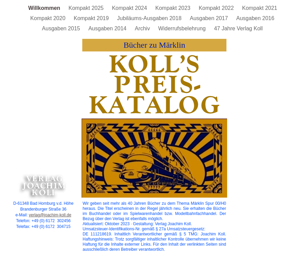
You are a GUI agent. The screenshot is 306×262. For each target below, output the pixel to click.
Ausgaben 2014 (108, 28)
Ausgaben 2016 (255, 18)
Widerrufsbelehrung (182, 28)
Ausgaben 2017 (210, 18)
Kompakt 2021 (259, 8)
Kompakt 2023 (173, 8)
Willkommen (45, 8)
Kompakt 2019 (92, 18)
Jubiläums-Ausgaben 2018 (150, 18)
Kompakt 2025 (87, 8)
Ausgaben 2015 (62, 28)
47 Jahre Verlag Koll (238, 28)
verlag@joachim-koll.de (50, 215)
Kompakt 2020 (48, 18)
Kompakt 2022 (217, 8)
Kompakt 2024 (130, 8)
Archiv (143, 28)
